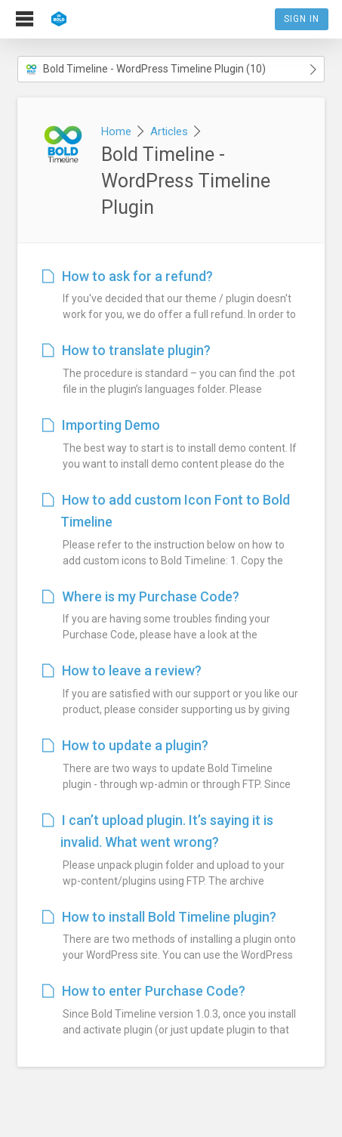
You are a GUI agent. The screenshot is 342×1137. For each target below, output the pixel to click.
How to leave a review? (122, 670)
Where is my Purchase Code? (140, 596)
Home (116, 131)
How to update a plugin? (125, 745)
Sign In (301, 19)
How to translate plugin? (126, 350)
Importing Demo (101, 425)
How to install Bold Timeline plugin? (159, 917)
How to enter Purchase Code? (143, 991)
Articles (169, 131)
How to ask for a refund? (127, 276)
